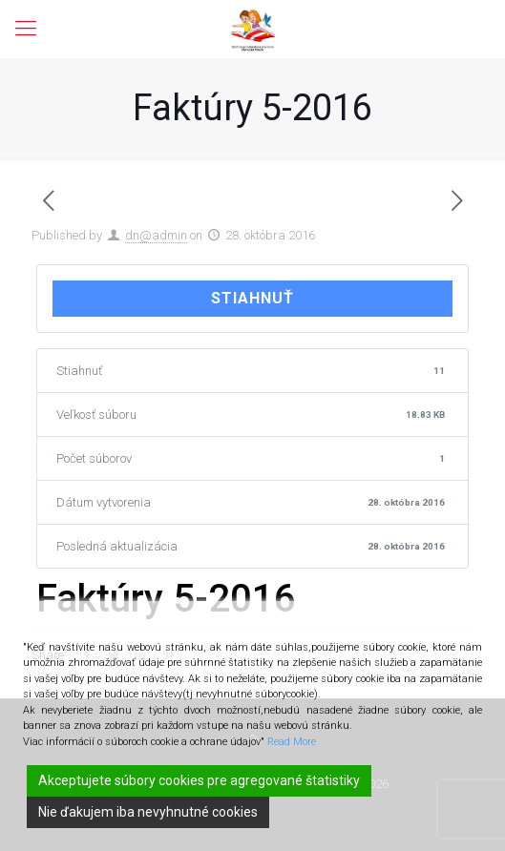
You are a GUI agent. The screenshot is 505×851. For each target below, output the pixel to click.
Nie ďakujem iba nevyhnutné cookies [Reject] (148, 812)
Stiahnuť (252, 298)
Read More (291, 742)
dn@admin (156, 235)
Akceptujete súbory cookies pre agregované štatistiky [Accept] (199, 780)
